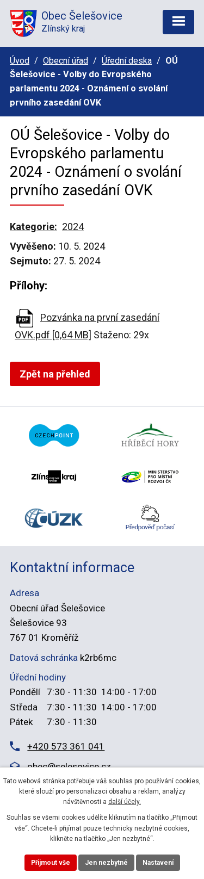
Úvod (19, 60)
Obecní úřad (65, 60)
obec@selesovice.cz (69, 766)
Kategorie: (33, 226)
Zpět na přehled (55, 374)
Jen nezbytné (106, 862)
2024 (73, 226)
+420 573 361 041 (65, 746)
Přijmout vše (50, 862)
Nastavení (158, 862)
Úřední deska (127, 60)
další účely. (124, 802)
